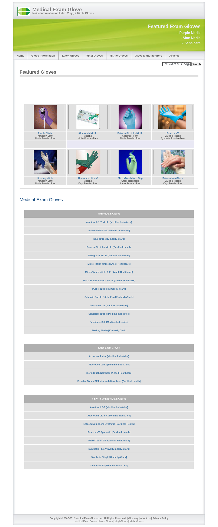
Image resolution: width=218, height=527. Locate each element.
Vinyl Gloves (94, 55)
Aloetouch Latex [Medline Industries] (109, 364)
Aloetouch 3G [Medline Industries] (109, 407)
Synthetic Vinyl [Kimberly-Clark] (109, 457)
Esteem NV (173, 133)
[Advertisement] (97, 88)
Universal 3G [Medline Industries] (109, 465)
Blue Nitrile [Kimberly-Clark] (109, 239)
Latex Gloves (70, 55)
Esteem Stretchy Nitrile (130, 133)
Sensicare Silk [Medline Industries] (109, 322)
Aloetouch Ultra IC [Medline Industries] (109, 415)
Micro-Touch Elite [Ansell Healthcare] (109, 440)
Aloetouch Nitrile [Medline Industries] (109, 230)
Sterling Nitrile (45, 178)
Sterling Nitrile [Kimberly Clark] (109, 330)
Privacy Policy (161, 518)
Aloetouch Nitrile (87, 133)
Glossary (133, 518)
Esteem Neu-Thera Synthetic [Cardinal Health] (109, 424)
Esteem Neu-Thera (172, 178)
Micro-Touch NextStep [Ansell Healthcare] (109, 373)
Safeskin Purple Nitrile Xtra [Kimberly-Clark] (109, 297)
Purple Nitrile (45, 133)
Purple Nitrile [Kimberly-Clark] (109, 289)
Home (20, 55)
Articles (174, 55)
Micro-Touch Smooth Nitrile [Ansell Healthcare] (109, 280)
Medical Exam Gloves (41, 199)
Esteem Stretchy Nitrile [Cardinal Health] (109, 247)
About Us (145, 518)
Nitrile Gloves (119, 55)
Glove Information (43, 55)
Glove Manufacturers (148, 55)
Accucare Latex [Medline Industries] (109, 356)
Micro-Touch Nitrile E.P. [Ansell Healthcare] (109, 272)
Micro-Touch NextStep (130, 178)
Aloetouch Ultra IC (87, 178)
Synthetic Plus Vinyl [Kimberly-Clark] (109, 449)
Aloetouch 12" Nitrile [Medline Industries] (109, 222)
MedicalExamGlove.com (89, 518)
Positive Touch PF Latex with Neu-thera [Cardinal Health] (109, 381)
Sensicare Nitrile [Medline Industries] (108, 313)
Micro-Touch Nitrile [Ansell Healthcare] (109, 264)
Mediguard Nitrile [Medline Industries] (109, 255)
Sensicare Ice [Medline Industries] (109, 305)
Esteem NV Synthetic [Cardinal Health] (108, 432)
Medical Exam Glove (57, 9)
